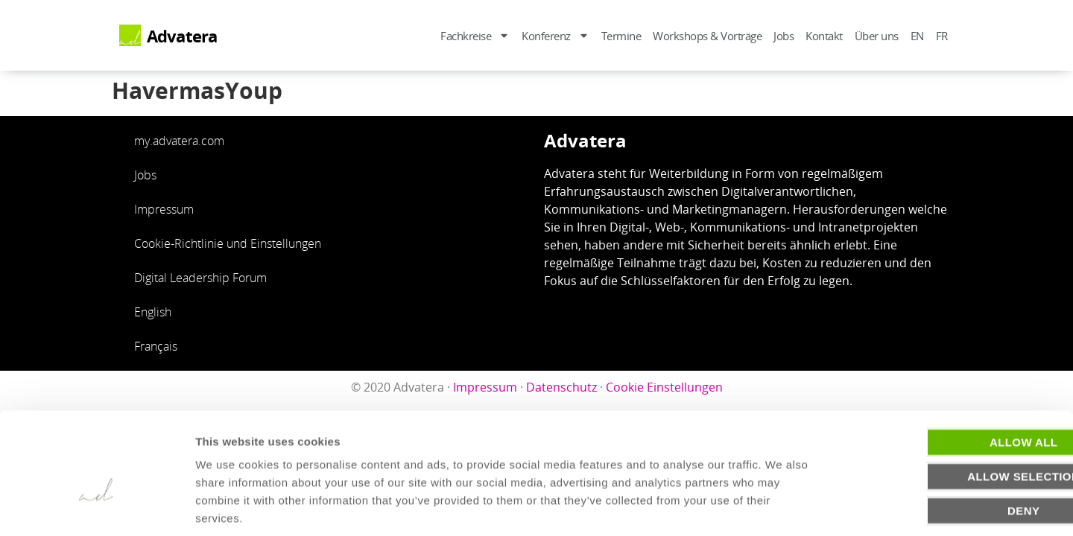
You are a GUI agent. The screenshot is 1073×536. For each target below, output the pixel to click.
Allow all (948, 370)
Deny (948, 439)
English (152, 312)
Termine (621, 35)
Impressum (164, 209)
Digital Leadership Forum (200, 277)
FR (942, 35)
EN (917, 35)
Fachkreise (475, 35)
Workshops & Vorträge (707, 35)
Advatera (182, 36)
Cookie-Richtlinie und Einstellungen (227, 243)
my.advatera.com (179, 141)
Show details (782, 506)
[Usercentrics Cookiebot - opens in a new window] (96, 507)
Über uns (877, 35)
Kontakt (824, 35)
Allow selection (949, 404)
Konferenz (555, 35)
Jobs (783, 35)
